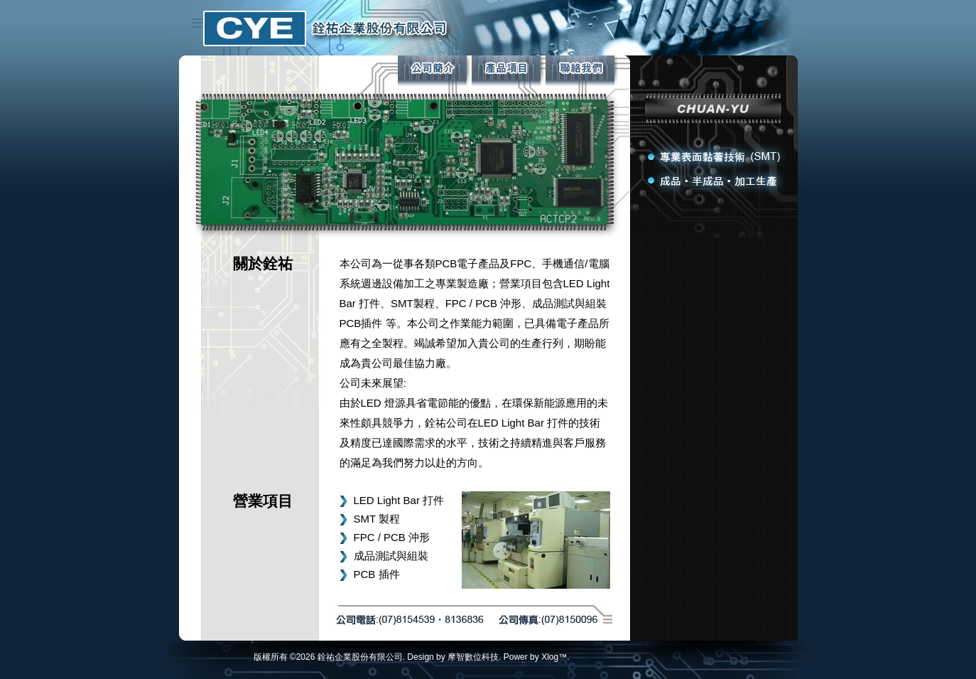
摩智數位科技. (474, 657)
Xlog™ (554, 657)
